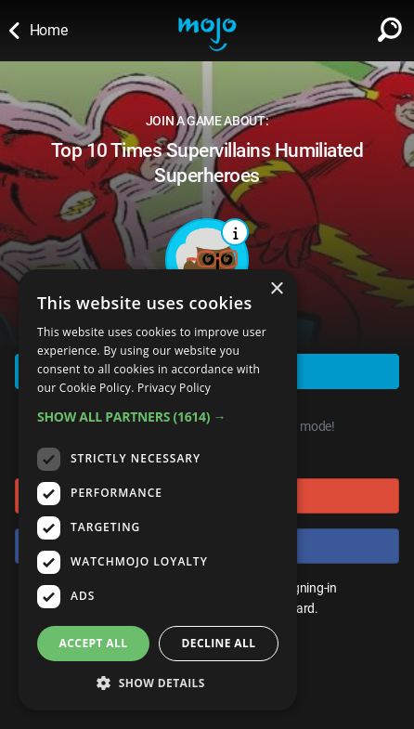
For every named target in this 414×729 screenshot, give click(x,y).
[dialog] (158, 489)
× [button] (276, 289)
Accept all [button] (93, 643)
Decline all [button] (219, 643)
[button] (157, 416)
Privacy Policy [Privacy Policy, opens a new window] (174, 388)
